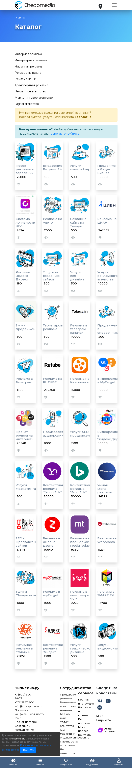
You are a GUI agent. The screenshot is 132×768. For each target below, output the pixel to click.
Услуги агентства (66, 723)
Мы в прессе (83, 729)
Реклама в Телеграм (24, 380)
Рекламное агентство (30, 91)
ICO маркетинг (66, 731)
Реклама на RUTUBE (52, 380)
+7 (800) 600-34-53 (23, 696)
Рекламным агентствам (66, 704)
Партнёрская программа (66, 743)
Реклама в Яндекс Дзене (51, 541)
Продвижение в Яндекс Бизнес (109, 169)
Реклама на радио (28, 73)
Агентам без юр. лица (66, 714)
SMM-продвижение (28, 327)
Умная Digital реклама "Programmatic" (110, 490)
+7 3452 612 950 (24, 702)
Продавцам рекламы (66, 696)
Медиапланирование (66, 737)
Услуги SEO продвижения (82, 433)
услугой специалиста (58, 117)
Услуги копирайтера (81, 167)
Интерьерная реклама (31, 60)
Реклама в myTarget (51, 593)
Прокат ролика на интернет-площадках (25, 437)
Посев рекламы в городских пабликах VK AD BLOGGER (25, 175)
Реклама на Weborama (106, 540)
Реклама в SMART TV (105, 593)
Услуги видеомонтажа (109, 646)
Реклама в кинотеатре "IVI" (79, 595)
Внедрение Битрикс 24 (52, 167)
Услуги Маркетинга (26, 487)
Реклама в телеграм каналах (78, 328)
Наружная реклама (28, 66)
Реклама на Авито (52, 220)
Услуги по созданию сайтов (51, 275)
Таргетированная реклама (57, 327)
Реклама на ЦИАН (106, 220)
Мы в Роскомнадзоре (25, 720)
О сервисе (84, 690)
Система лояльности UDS (25, 222)
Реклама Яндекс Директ (23, 275)
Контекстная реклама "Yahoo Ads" (53, 488)
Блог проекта (84, 721)
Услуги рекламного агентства (107, 275)
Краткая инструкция (84, 701)
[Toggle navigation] (114, 5)
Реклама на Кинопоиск (79, 380)
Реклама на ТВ (25, 79)
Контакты (84, 734)
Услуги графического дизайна (82, 648)
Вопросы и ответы (84, 711)
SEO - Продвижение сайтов (28, 541)
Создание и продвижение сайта (24, 729)
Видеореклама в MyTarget (109, 380)
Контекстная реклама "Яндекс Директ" (53, 650)
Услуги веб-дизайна (77, 275)
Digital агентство (27, 104)
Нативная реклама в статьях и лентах (24, 650)
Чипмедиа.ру (25, 688)
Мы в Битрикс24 (103, 718)
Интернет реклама (28, 54)
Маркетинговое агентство (34, 97)
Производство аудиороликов (55, 433)
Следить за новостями (106, 690)
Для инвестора (66, 751)
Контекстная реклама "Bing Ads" (80, 488)
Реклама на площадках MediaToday (79, 541)
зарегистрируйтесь (65, 133)
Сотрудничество (66, 688)
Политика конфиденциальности (25, 712)
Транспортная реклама (31, 85)
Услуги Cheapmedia (26, 593)
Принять (28, 750)
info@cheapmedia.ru (25, 706)
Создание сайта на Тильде (78, 222)
